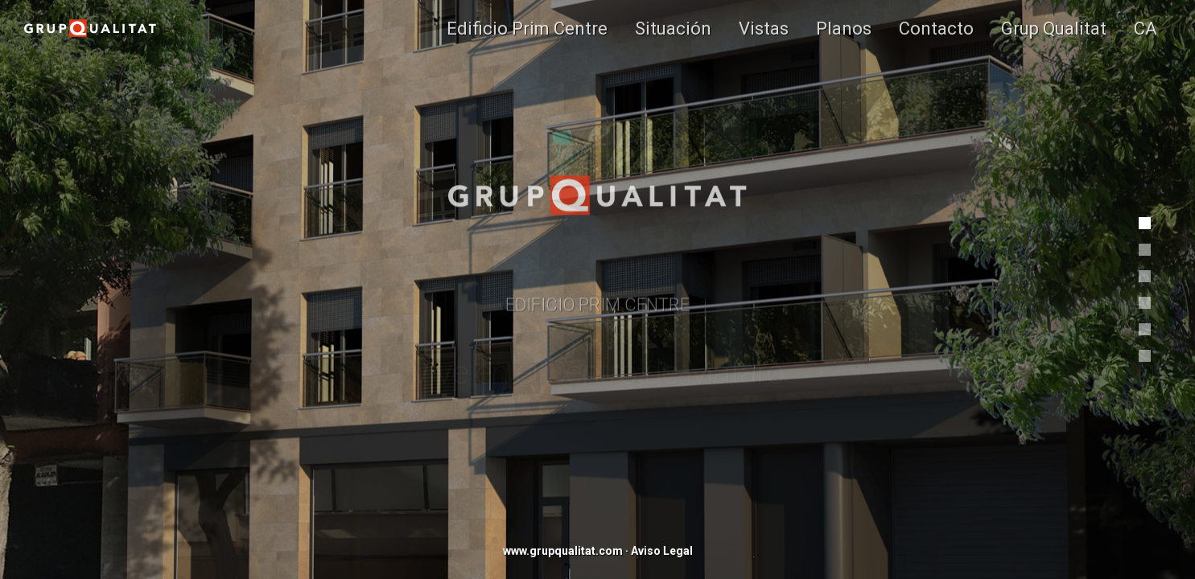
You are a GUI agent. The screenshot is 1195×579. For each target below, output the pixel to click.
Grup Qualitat (1053, 28)
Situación (673, 28)
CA (1145, 28)
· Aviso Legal (659, 550)
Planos (844, 28)
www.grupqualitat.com (563, 550)
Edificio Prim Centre (527, 28)
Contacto (936, 28)
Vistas (764, 28)
